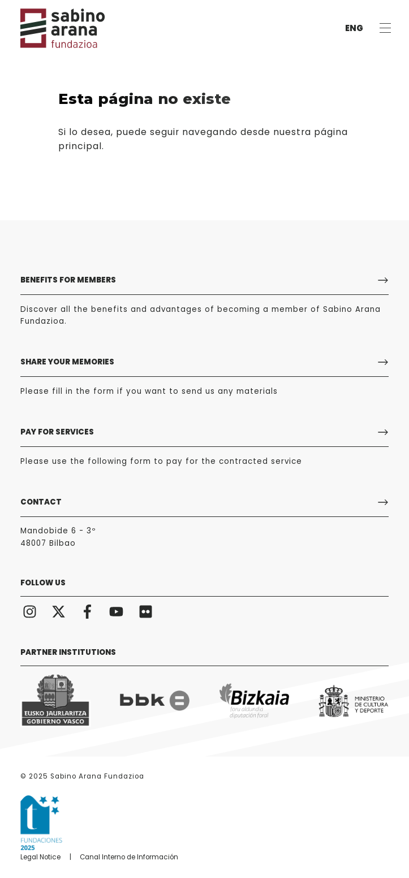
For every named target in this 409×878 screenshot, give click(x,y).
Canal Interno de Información (129, 857)
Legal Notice (40, 857)
